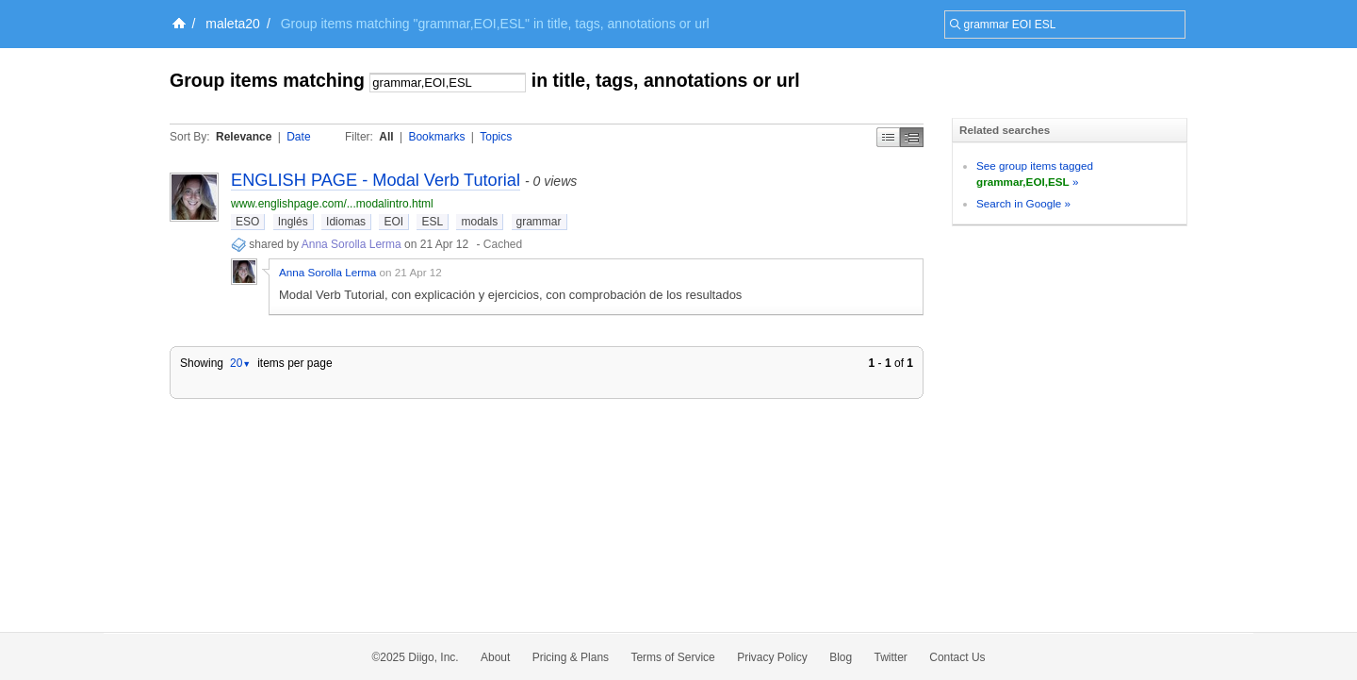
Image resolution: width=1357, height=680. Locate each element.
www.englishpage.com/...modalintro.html (332, 203)
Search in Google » (1023, 203)
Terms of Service (672, 657)
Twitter (891, 657)
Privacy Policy (772, 657)
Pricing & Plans (570, 657)
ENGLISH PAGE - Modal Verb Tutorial (375, 180)
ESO (247, 221)
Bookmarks (436, 136)
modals (479, 221)
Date (298, 136)
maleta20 (232, 23)
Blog (840, 657)
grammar (539, 221)
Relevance (243, 136)
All (386, 136)
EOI (393, 221)
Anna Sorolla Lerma (351, 244)
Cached (502, 244)
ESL (432, 221)
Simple (888, 137)
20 (240, 363)
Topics (496, 136)
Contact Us (957, 657)
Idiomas (346, 221)
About (495, 657)
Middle (912, 137)
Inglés (293, 221)
